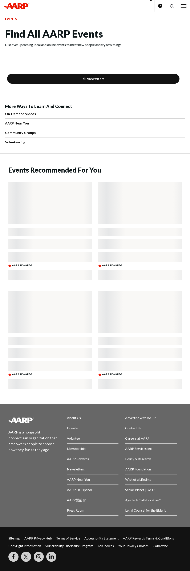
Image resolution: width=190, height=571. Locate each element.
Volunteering (15, 142)
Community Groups (20, 133)
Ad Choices (105, 546)
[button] (171, 6)
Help (160, 6)
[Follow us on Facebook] (13, 557)
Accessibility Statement (101, 538)
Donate (72, 428)
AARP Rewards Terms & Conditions (148, 538)
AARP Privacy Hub (38, 538)
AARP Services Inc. (138, 449)
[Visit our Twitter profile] (26, 557)
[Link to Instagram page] (39, 557)
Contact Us (133, 428)
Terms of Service (68, 538)
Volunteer (74, 438)
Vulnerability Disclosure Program (69, 546)
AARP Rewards (78, 459)
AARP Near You (17, 123)
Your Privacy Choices (133, 546)
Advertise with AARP (140, 418)
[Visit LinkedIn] (51, 557)
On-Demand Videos (20, 114)
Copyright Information (24, 546)
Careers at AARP (137, 438)
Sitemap (14, 538)
